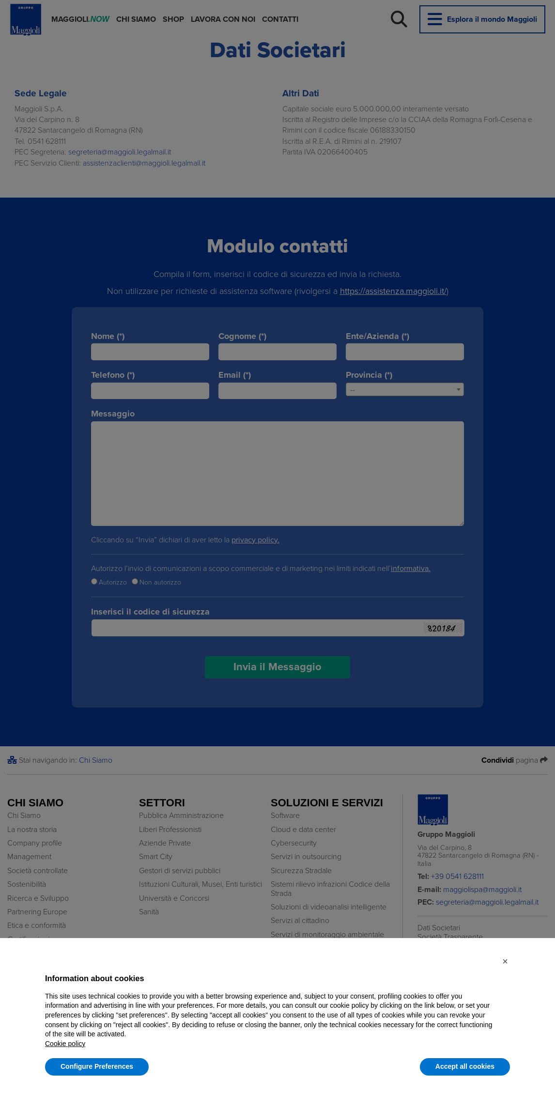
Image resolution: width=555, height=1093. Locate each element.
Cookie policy (65, 1043)
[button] (505, 961)
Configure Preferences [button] (97, 1066)
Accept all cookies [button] (464, 1066)
